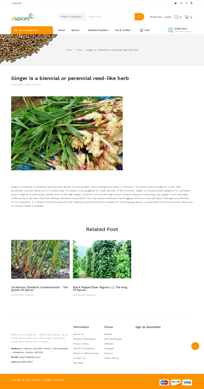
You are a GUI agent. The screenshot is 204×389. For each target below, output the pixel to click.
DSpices (36, 380)
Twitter (175, 3)
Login (167, 17)
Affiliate (108, 343)
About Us (78, 334)
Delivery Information (84, 339)
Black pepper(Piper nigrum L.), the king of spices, (100, 288)
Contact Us (79, 358)
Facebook (187, 3)
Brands (108, 334)
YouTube (181, 3)
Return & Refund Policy (86, 353)
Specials (109, 348)
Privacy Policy (81, 343)
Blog (79, 50)
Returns (108, 353)
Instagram (191, 3)
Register (155, 17)
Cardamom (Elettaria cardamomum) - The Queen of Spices (40, 288)
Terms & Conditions (84, 348)
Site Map (78, 362)
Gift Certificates (113, 339)
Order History (111, 358)
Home (69, 49)
